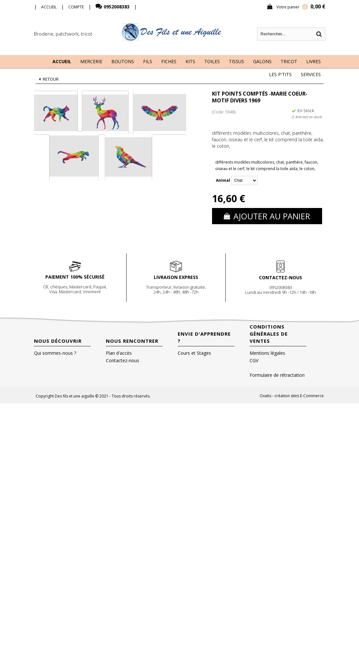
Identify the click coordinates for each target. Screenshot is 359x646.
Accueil (61, 61)
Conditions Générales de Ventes (269, 333)
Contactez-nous (122, 360)
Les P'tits (280, 74)
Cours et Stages (194, 353)
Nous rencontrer (132, 341)
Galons (262, 61)
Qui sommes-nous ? (55, 353)
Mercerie (91, 61)
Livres (313, 61)
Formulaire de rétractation (277, 375)
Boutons (122, 61)
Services (311, 74)
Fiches (168, 61)
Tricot (289, 61)
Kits (190, 61)
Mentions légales (267, 353)
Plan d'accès (119, 353)
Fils (147, 61)
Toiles (212, 61)
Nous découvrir (58, 341)
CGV (254, 360)
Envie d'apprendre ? (204, 337)
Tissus (236, 61)
